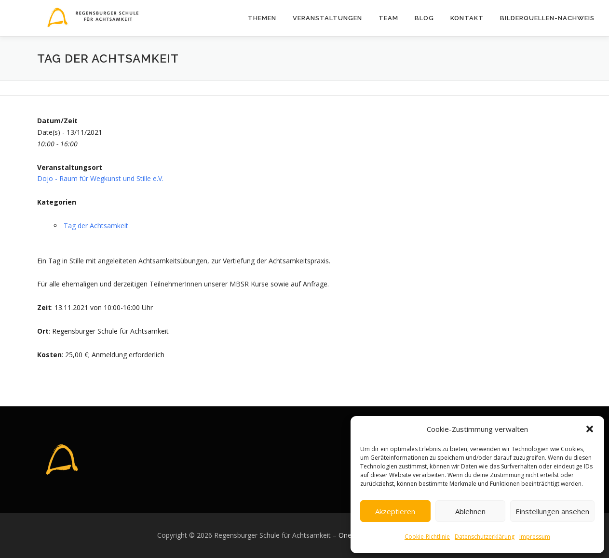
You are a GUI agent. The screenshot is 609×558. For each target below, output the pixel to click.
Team (388, 18)
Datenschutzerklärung (484, 536)
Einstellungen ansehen (552, 511)
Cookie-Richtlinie (427, 536)
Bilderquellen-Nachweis (547, 18)
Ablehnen (470, 511)
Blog (424, 18)
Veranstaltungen (327, 18)
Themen (262, 18)
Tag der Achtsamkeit (96, 225)
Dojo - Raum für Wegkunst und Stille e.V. (100, 178)
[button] (590, 429)
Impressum (534, 536)
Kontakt (467, 18)
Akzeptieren (395, 511)
